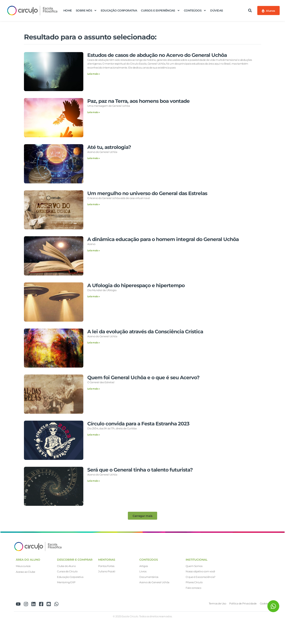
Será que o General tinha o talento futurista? (140, 470)
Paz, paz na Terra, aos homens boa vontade (138, 101)
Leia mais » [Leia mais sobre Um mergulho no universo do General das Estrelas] (93, 204)
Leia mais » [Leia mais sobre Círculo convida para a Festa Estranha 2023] (93, 434)
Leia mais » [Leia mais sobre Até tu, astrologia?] (93, 158)
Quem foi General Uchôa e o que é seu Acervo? (143, 377)
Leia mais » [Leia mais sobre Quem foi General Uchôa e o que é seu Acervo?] (93, 388)
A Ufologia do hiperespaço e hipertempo (136, 285)
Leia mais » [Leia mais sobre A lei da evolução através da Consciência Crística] (93, 342)
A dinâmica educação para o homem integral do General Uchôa (163, 239)
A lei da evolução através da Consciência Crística (145, 331)
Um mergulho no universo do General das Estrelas (147, 193)
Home (67, 10)
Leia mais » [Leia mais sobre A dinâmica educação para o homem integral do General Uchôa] (93, 250)
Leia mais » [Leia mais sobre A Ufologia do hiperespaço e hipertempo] (93, 296)
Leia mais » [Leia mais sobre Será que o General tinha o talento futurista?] (93, 480)
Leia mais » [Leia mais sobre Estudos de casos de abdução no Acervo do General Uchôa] (93, 73)
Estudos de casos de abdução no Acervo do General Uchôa (157, 55)
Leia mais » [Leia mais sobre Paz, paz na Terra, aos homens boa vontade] (93, 112)
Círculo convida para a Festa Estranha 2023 (138, 424)
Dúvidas (216, 10)
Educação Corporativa (119, 10)
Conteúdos (195, 10)
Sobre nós (86, 10)
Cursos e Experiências (160, 10)
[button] (250, 10)
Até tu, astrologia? (109, 147)
